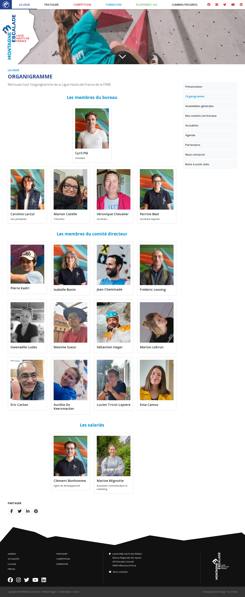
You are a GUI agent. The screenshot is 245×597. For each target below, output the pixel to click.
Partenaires (192, 145)
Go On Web (232, 592)
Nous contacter (195, 154)
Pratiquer (51, 4)
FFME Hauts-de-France (31, 592)
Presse (11, 569)
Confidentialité (64, 592)
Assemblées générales (199, 106)
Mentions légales (49, 592)
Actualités (191, 125)
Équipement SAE (146, 4)
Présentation (193, 86)
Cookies (76, 592)
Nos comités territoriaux (201, 116)
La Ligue (24, 4)
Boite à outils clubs (197, 164)
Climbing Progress (185, 4)
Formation (113, 4)
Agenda (190, 135)
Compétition (82, 4)
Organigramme (194, 96)
